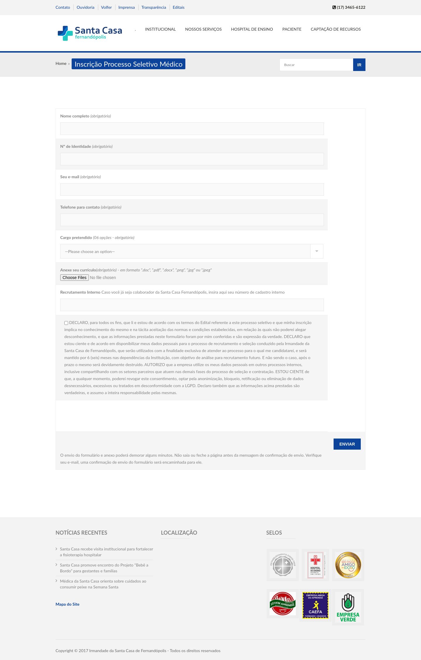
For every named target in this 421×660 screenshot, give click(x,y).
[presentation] (104, 415)
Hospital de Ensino (252, 29)
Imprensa (126, 7)
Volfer (106, 7)
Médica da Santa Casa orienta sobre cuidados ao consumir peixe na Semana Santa (103, 583)
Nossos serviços (203, 29)
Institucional (160, 29)
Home (61, 63)
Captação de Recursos (336, 29)
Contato (63, 7)
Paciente (291, 29)
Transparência (154, 7)
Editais (178, 7)
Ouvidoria (85, 7)
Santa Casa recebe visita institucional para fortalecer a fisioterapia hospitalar (106, 551)
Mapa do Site (68, 604)
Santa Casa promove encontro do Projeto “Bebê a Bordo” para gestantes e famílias (104, 567)
